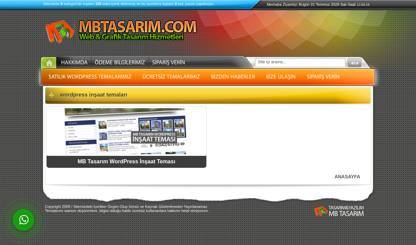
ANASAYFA (347, 176)
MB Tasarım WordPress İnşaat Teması (126, 161)
